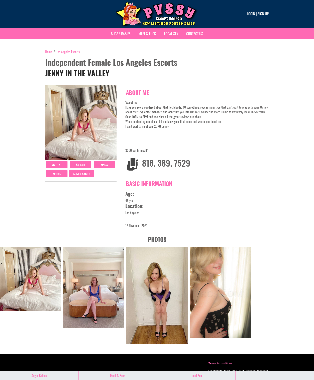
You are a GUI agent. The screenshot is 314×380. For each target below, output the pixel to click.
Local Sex (171, 33)
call (80, 165)
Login (251, 13)
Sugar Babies (121, 33)
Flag (57, 174)
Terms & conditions (220, 363)
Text (56, 165)
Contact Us (194, 33)
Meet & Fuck (147, 33)
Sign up (263, 13)
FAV (104, 165)
